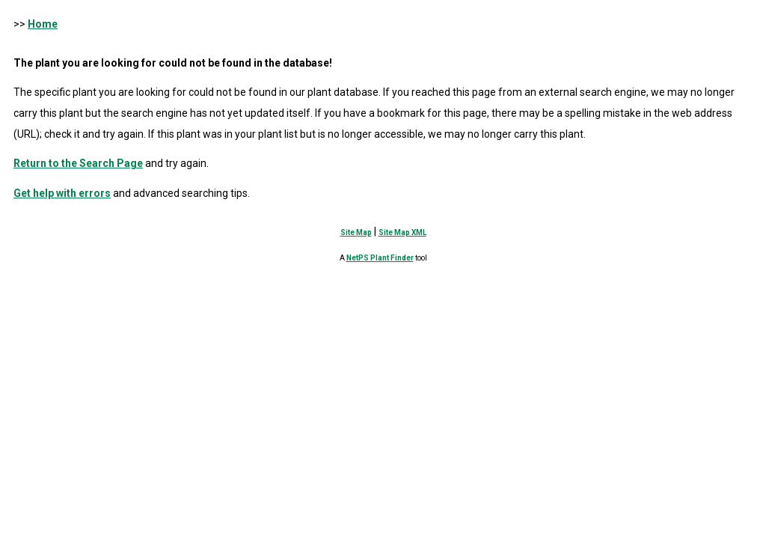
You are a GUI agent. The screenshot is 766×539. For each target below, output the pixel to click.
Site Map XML (402, 232)
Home (43, 24)
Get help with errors (62, 193)
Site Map (356, 232)
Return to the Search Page (78, 163)
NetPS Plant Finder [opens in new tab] (380, 258)
